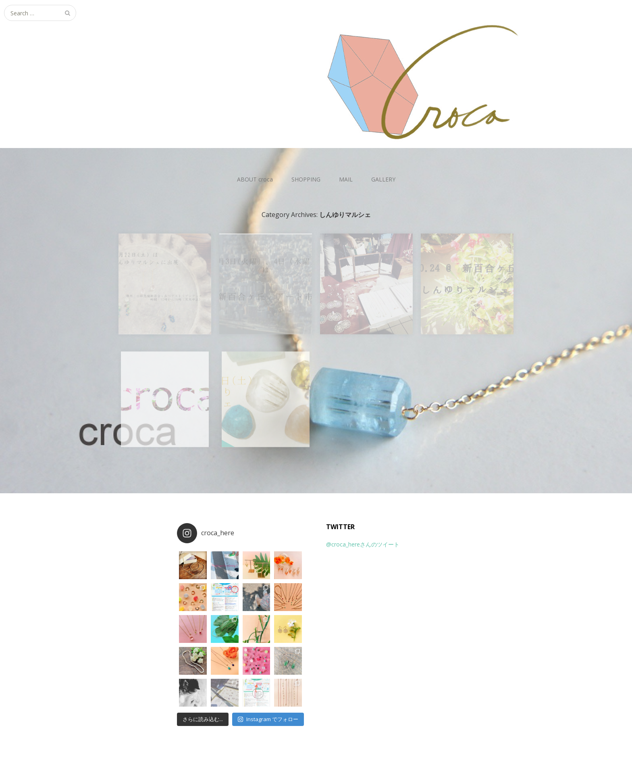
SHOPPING (305, 179)
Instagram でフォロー (268, 719)
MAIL (346, 179)
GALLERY (383, 179)
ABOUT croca (255, 179)
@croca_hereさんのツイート (362, 544)
